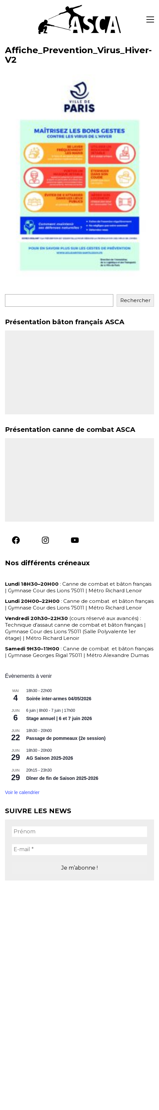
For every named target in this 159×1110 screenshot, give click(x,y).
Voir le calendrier (22, 792)
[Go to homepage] (79, 19)
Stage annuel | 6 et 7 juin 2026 (59, 718)
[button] (150, 19)
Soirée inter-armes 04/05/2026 (58, 698)
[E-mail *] (79, 849)
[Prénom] (79, 831)
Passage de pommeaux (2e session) (66, 738)
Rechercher (135, 300)
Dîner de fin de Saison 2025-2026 (62, 778)
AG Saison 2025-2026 (49, 758)
